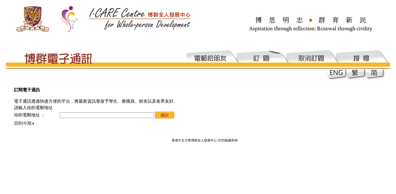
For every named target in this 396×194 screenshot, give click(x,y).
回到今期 (23, 123)
